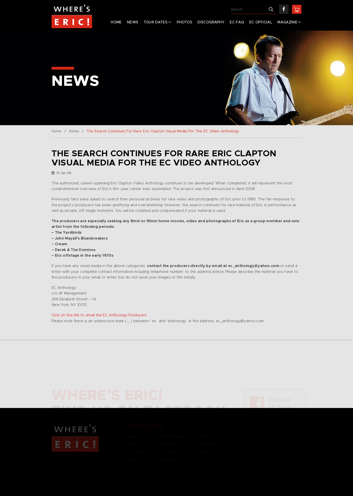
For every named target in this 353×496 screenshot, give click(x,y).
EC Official (260, 22)
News (132, 22)
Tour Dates (155, 22)
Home (116, 22)
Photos (184, 22)
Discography (210, 22)
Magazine (287, 22)
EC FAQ (237, 22)
